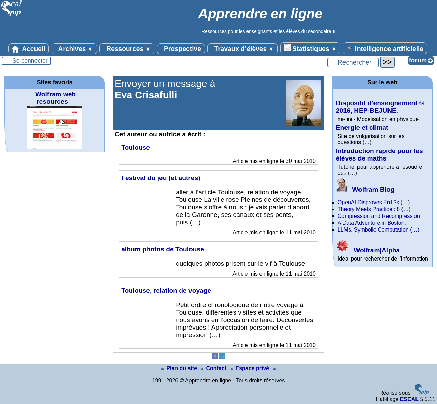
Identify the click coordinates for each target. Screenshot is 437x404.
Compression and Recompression (379, 216)
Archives (74, 49)
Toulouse (135, 147)
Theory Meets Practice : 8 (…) (374, 209)
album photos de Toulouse (162, 249)
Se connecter (30, 60)
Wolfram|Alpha (368, 250)
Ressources (127, 49)
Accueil (28, 49)
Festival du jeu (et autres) (160, 177)
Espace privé (251, 368)
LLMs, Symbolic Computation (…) (378, 230)
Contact (214, 368)
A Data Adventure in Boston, (372, 223)
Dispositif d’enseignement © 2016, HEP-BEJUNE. (380, 106)
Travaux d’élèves (242, 49)
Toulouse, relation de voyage (166, 290)
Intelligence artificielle (385, 48)
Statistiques (310, 48)
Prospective (181, 49)
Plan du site (179, 368)
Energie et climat (362, 127)
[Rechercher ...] (353, 62)
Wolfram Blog (365, 189)
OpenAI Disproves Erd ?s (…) (374, 202)
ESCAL (409, 399)
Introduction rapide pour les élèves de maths (379, 154)
